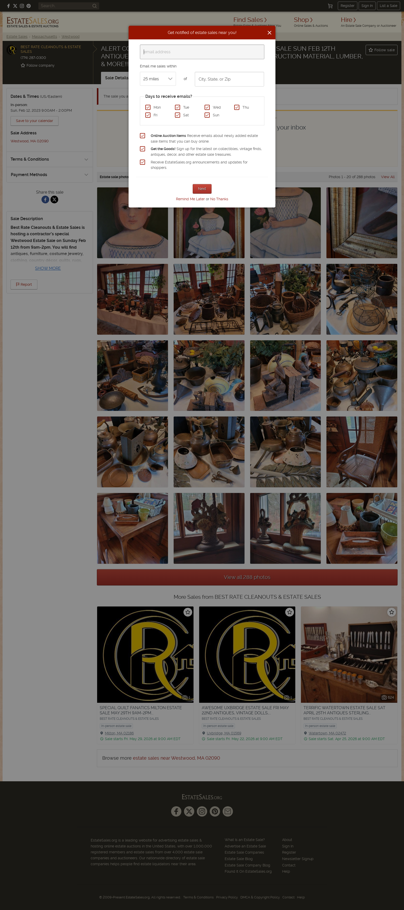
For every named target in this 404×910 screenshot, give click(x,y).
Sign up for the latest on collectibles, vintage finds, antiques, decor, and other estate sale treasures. (206, 152)
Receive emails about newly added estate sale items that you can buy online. (204, 138)
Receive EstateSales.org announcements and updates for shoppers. (199, 165)
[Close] (269, 33)
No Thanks (219, 199)
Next (202, 189)
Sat (186, 115)
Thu (245, 107)
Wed (217, 107)
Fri (155, 115)
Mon (157, 107)
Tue (186, 107)
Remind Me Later (190, 199)
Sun (216, 115)
